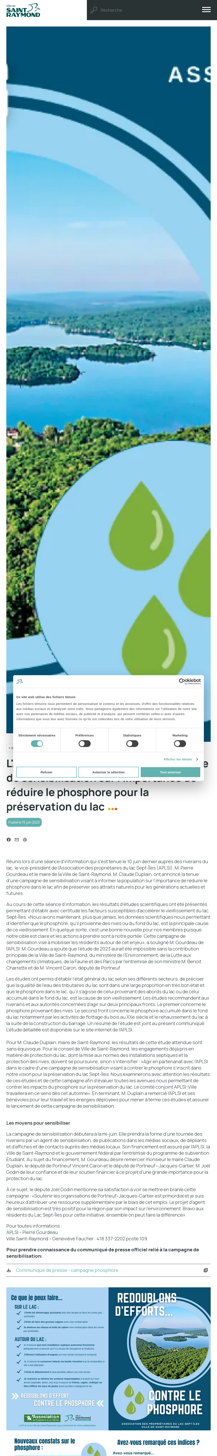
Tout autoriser (170, 772)
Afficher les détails (177, 759)
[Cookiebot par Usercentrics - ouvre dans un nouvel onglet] (182, 681)
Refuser (47, 772)
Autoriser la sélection (108, 772)
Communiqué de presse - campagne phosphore (72, 1272)
